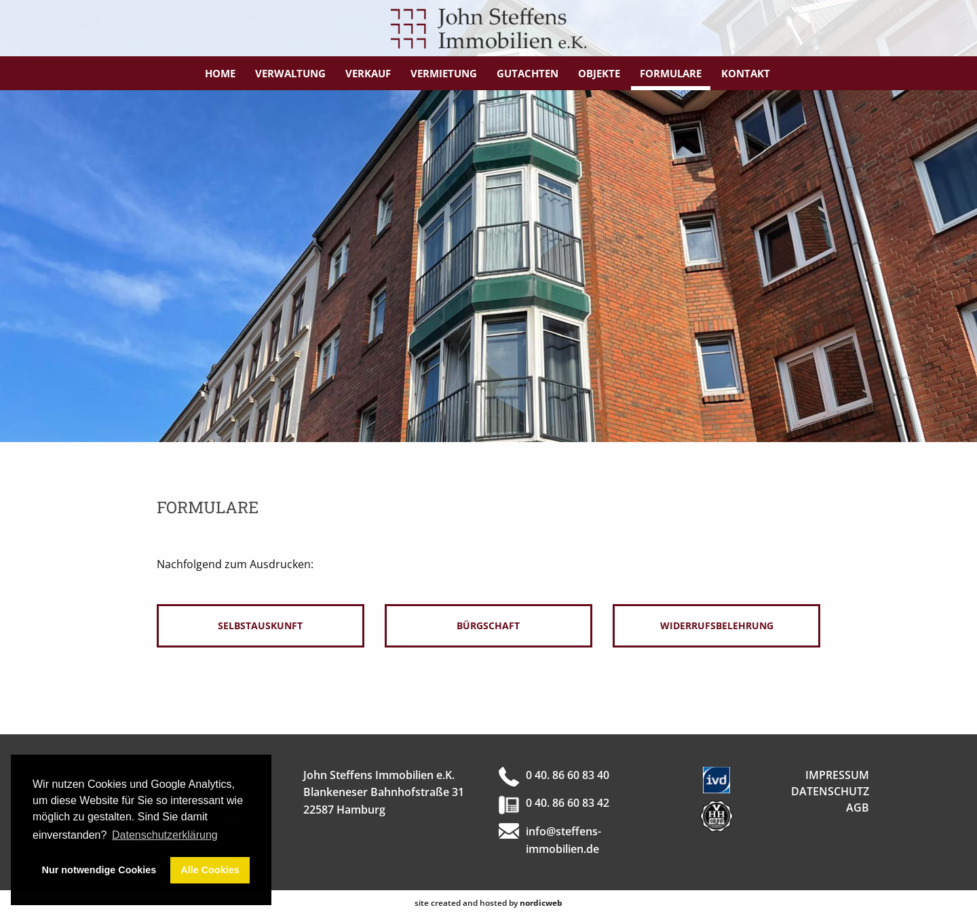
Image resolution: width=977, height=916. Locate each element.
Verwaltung (290, 73)
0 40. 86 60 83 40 (567, 775)
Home (220, 73)
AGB (857, 807)
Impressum (837, 775)
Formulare (671, 73)
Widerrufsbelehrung (716, 625)
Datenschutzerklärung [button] (165, 835)
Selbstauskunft (260, 625)
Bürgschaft (488, 625)
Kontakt (745, 73)
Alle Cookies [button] (209, 869)
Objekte (599, 73)
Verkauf (368, 73)
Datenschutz (830, 791)
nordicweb (541, 903)
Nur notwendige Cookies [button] (99, 869)
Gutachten (527, 73)
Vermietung (443, 73)
